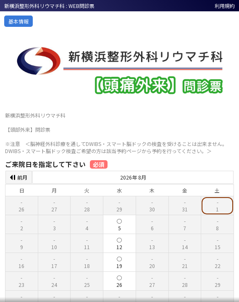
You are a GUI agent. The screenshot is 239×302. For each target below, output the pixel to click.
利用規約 (225, 5)
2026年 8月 (133, 177)
